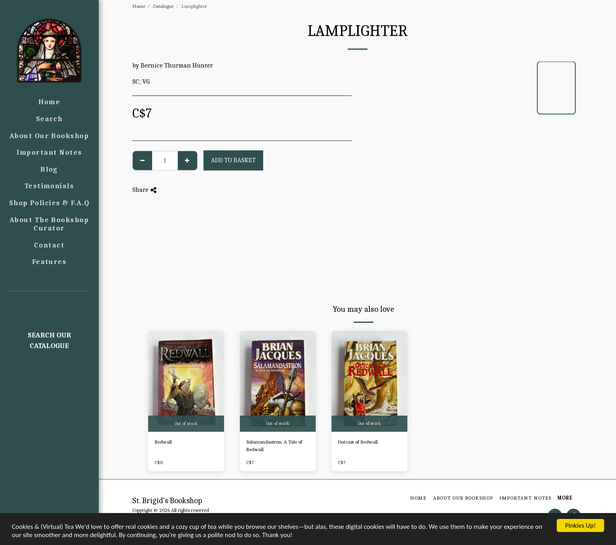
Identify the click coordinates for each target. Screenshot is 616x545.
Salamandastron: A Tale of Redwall (274, 446)
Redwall (163, 442)
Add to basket (233, 160)
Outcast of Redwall (358, 442)
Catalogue (163, 6)
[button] (49, 302)
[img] (186, 381)
